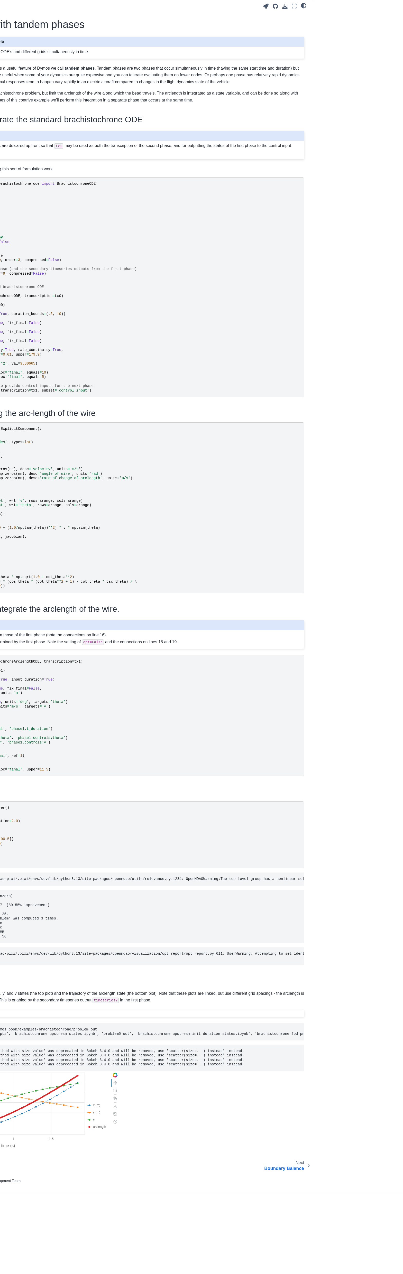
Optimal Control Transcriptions (52, 120)
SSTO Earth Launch (48, 405)
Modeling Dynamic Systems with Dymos (53, 147)
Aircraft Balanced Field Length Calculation (56, 228)
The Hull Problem (45, 296)
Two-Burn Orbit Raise (49, 313)
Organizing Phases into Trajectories (56, 509)
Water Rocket (42, 449)
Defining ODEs (39, 128)
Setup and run (328, 55)
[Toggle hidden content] (203, 1093)
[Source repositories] (275, 6)
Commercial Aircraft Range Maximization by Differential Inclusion (54, 274)
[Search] (57, 50)
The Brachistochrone (48, 188)
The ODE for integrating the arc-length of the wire (348, 32)
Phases (33, 501)
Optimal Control (40, 112)
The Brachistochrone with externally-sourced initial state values (55, 202)
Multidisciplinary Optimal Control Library (53, 66)
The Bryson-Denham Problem (55, 260)
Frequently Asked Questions (50, 553)
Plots (321, 62)
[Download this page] (285, 6)
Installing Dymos (40, 90)
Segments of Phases (44, 159)
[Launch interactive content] (266, 6)
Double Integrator (45, 288)
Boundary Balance (46, 480)
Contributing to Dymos (45, 596)
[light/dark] (303, 5)
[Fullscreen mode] (294, 6)
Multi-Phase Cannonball (51, 366)
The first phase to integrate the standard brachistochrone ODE (344, 19)
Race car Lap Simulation (51, 382)
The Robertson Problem (51, 441)
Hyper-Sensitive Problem (51, 305)
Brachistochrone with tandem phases (57, 469)
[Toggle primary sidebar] (102, 6)
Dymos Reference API (45, 575)
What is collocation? (43, 136)
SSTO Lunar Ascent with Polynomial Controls (51, 430)
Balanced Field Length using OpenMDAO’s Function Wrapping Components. (58, 245)
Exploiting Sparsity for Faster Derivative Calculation (51, 521)
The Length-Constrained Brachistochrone (51, 324)
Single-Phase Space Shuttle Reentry (54, 393)
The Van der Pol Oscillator (52, 217)
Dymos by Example (44, 180)
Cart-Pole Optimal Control (52, 457)
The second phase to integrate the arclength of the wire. (345, 45)
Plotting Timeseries (43, 532)
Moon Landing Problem (50, 358)
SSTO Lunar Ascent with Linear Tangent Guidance (57, 416)
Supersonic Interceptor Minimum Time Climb (58, 338)
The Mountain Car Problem (53, 349)
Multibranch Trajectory (49, 374)
